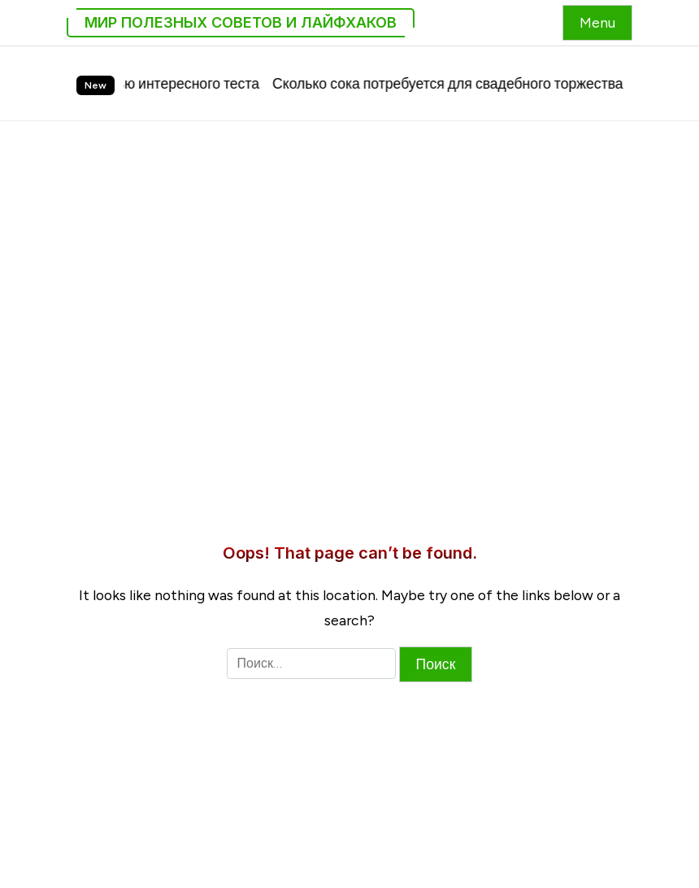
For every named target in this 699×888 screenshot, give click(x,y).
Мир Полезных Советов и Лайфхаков (241, 22)
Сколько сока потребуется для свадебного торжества (456, 83)
